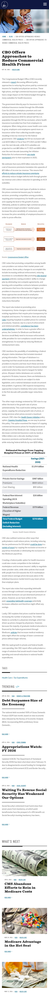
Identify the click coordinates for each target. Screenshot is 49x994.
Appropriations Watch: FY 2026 (22, 749)
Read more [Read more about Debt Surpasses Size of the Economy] (5, 734)
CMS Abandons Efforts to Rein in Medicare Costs (20, 888)
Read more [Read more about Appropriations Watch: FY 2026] (5, 777)
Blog (13, 742)
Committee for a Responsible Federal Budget (4, 4)
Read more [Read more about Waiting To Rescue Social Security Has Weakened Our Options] (5, 824)
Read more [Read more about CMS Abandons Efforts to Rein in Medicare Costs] (8, 897)
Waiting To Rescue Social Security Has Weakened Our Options (24, 794)
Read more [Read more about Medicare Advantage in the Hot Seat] (8, 951)
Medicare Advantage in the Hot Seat (23, 944)
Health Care (22, 880)
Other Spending (21, 742)
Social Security (21, 786)
